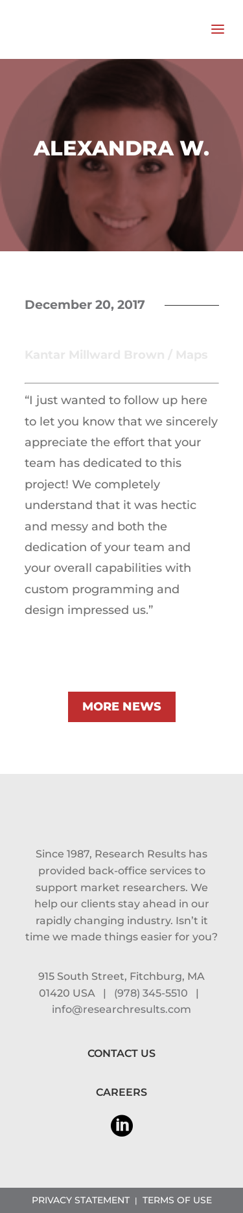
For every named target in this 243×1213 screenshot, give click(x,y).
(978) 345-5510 (151, 993)
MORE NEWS (121, 706)
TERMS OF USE (177, 1200)
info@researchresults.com (121, 1009)
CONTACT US (121, 1053)
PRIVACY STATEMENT (81, 1200)
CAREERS (121, 1092)
